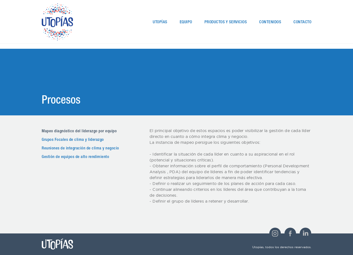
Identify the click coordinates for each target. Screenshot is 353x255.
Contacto (302, 22)
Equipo (186, 22)
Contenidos (270, 22)
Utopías (160, 22)
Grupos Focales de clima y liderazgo (73, 140)
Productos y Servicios (225, 22)
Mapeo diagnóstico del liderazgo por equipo (79, 131)
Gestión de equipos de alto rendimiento (75, 157)
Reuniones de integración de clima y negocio (80, 148)
